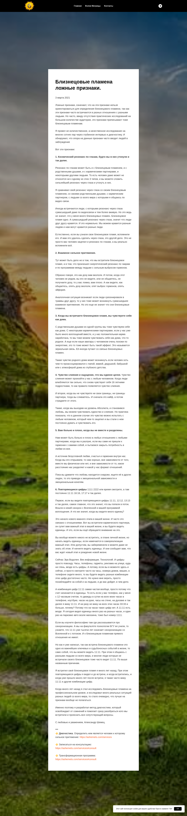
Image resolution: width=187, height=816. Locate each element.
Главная (78, 6)
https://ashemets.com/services (96, 737)
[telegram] (160, 6)
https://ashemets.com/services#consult (75, 748)
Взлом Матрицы (93, 6)
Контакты (108, 6)
